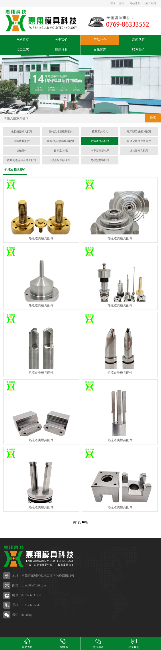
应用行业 (61, 49)
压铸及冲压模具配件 (61, 131)
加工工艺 (22, 49)
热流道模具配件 (100, 141)
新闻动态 (138, 39)
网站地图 (135, 3)
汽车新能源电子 (100, 150)
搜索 (153, 118)
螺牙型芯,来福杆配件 (139, 131)
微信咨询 (98, 643)
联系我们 (138, 49)
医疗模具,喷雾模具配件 (61, 141)
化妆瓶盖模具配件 (21, 131)
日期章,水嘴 (61, 150)
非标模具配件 (22, 141)
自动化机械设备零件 (139, 141)
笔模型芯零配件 (100, 160)
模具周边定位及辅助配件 (21, 160)
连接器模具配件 (139, 150)
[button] (77, 109)
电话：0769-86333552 (26, 595)
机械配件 (21, 150)
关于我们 (150, 3)
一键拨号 (62, 643)
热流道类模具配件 (41, 238)
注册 (121, 3)
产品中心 (100, 39)
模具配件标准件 (60, 160)
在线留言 (100, 49)
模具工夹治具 (100, 131)
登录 (113, 3)
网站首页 (22, 39)
